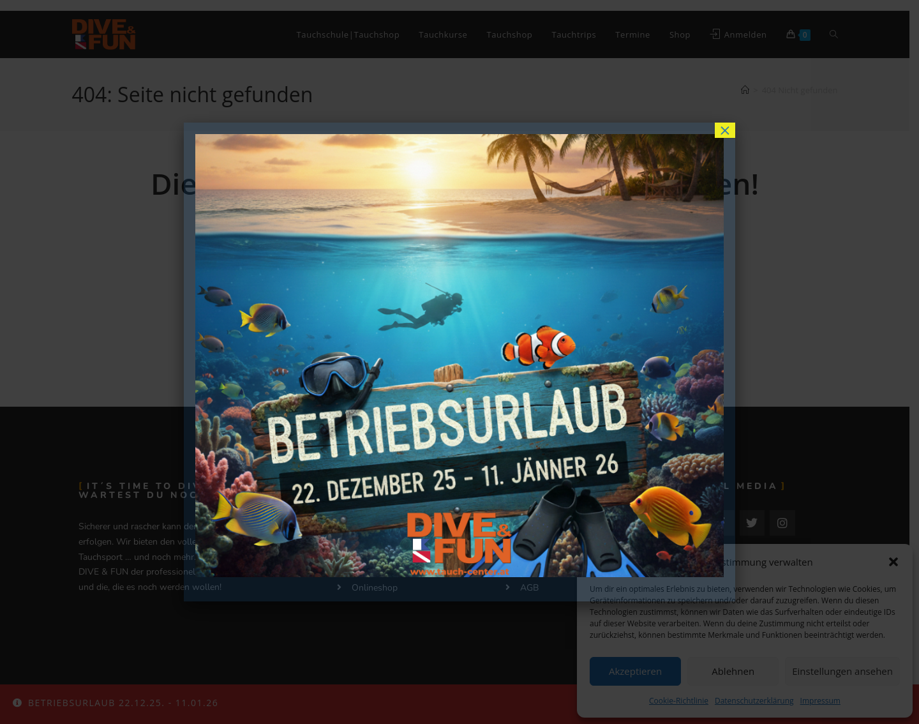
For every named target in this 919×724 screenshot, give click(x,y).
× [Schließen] (725, 130)
